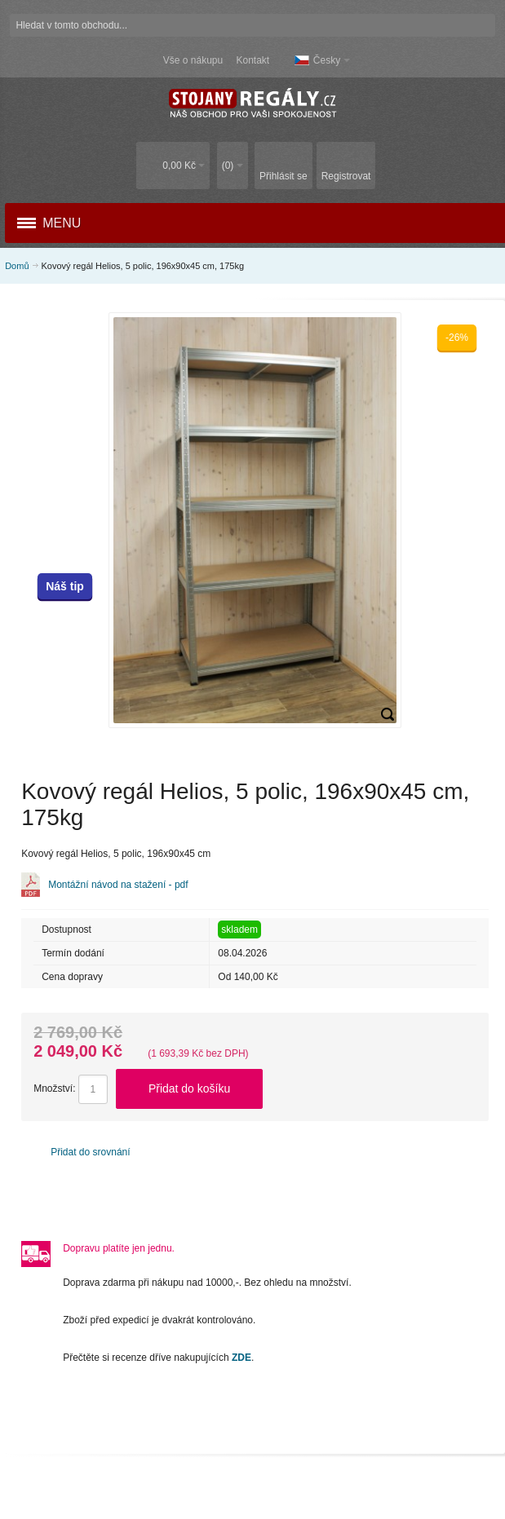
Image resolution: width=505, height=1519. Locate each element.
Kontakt (252, 60)
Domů (17, 266)
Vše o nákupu (193, 60)
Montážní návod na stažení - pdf (118, 884)
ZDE (241, 1357)
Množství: (54, 1088)
